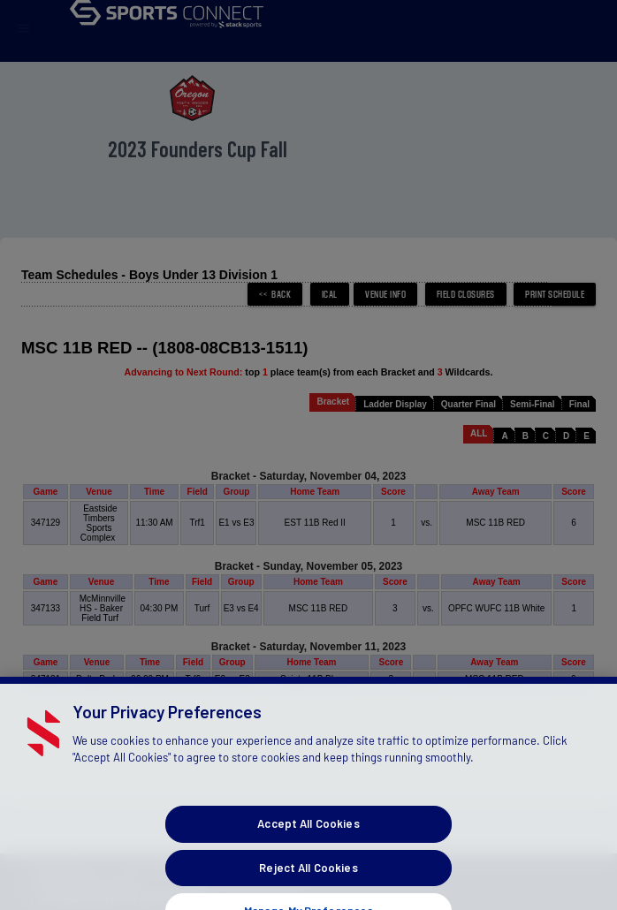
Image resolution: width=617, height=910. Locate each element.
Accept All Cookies (308, 853)
